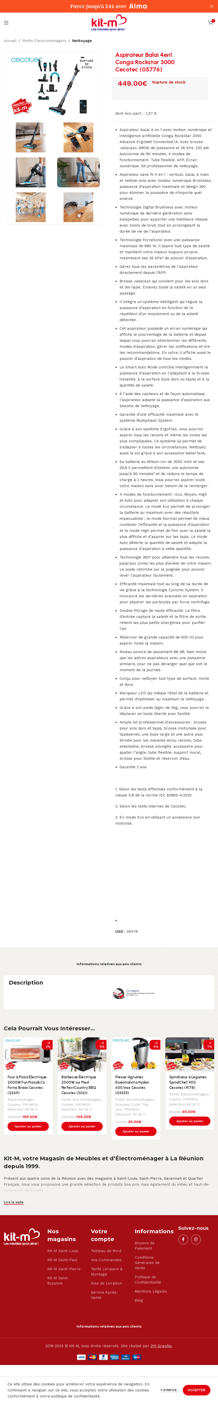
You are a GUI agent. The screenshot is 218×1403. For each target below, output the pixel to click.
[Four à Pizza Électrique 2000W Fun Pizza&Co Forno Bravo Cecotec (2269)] (28, 1054)
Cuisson (14, 1104)
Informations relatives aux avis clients (109, 964)
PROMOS (31, 1104)
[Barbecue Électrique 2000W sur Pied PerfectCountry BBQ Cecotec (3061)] (82, 1054)
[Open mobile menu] (6, 23)
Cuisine (67, 1104)
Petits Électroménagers (44, 40)
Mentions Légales (151, 1291)
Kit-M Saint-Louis (63, 1251)
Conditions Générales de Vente (147, 1262)
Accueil (10, 40)
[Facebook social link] (183, 1240)
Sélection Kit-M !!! (23, 1110)
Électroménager (21, 1099)
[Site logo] (109, 22)
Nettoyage (82, 40)
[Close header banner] (211, 6)
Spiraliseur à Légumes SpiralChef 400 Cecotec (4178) (188, 1082)
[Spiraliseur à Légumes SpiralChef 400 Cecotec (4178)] (189, 1054)
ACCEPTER (196, 1390)
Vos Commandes (106, 1260)
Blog (139, 1300)
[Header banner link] (101, 6)
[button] (28, 1126)
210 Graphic (161, 1346)
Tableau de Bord (106, 1251)
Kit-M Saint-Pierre (64, 1269)
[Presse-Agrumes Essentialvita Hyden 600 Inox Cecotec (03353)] (136, 1054)
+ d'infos (169, 1390)
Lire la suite (13, 1202)
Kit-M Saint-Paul (62, 1260)
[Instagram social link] (196, 1240)
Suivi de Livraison (106, 1283)
